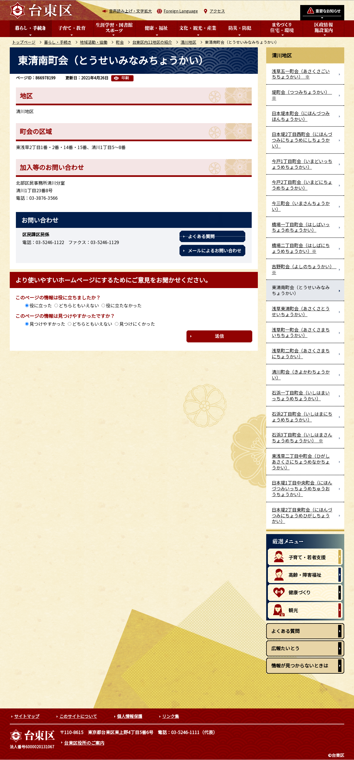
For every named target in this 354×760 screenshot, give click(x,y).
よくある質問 (201, 236)
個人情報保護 (129, 716)
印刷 (125, 78)
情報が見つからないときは (299, 665)
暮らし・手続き (57, 42)
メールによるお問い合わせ (214, 250)
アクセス (217, 11)
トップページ (23, 42)
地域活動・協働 (93, 42)
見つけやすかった (47, 323)
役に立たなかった (124, 305)
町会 (120, 42)
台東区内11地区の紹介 (152, 42)
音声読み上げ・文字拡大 (130, 11)
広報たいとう (285, 648)
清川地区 (188, 42)
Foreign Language (181, 11)
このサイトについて (78, 716)
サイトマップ (26, 716)
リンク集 (170, 716)
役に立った (41, 305)
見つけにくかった (137, 323)
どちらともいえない (79, 305)
